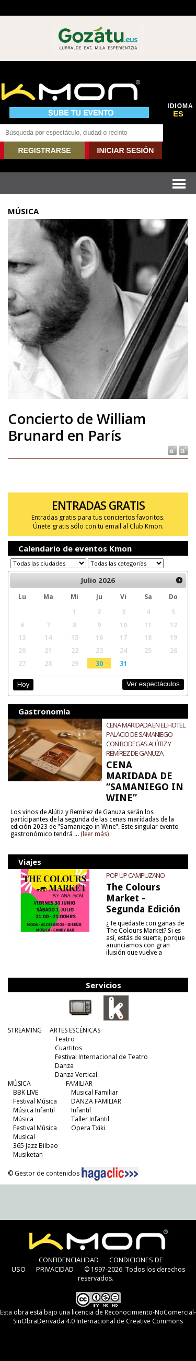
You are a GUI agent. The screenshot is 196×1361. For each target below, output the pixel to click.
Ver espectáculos (153, 684)
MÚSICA (19, 1083)
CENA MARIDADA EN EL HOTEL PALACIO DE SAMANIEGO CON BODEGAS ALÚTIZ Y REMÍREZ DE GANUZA (145, 739)
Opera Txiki (88, 1127)
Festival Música (35, 1101)
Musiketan (28, 1154)
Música (23, 1118)
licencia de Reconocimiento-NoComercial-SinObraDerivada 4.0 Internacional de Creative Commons (104, 1316)
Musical (24, 1136)
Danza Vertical (76, 1074)
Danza (64, 1065)
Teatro (65, 1039)
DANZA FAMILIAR (96, 1101)
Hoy (23, 684)
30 (99, 663)
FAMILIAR (79, 1083)
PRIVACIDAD (55, 1269)
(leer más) (94, 834)
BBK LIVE (25, 1092)
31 (123, 663)
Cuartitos (68, 1047)
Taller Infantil (90, 1118)
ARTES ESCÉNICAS (75, 1030)
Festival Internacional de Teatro (101, 1056)
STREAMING (25, 1030)
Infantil (81, 1110)
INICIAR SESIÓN (125, 150)
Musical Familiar (94, 1092)
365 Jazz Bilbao (35, 1145)
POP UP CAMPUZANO (135, 875)
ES (178, 114)
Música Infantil (34, 1110)
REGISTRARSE (44, 150)
